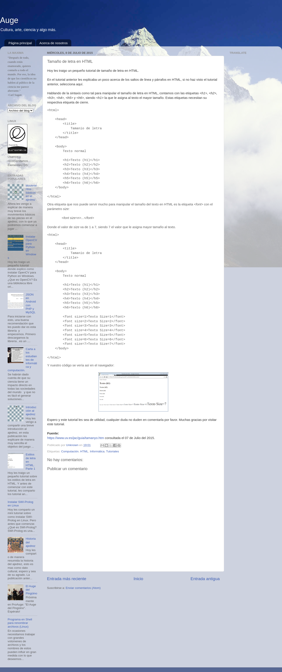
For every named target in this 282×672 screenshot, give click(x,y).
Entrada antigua (205, 578)
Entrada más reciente (66, 578)
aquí (79, 84)
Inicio (138, 578)
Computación (70, 451)
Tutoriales (112, 451)
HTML (84, 451)
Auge (9, 20)
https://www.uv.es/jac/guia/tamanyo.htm (75, 438)
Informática (97, 451)
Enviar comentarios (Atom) (83, 588)
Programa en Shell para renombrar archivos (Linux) (20, 623)
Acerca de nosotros (53, 43)
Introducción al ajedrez (31, 411)
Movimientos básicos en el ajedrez (31, 192)
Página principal (20, 43)
